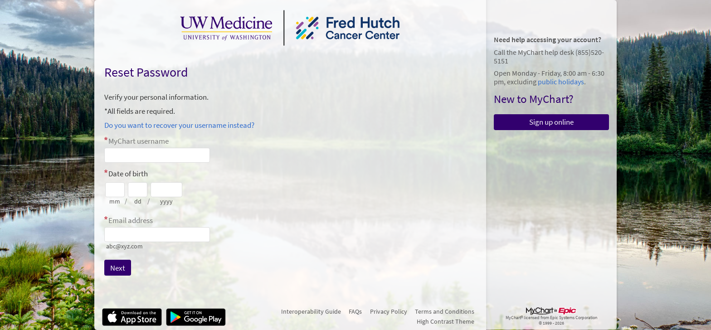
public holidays (561, 82)
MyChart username (138, 141)
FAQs (355, 311)
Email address (130, 220)
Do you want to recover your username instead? (179, 125)
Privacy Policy (388, 311)
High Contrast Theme (445, 321)
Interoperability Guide (311, 311)
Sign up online (551, 122)
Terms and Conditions (444, 311)
